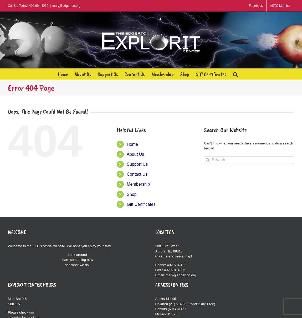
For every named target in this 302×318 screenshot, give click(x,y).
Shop (131, 194)
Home (132, 144)
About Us (135, 154)
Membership (138, 184)
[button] (235, 74)
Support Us (137, 164)
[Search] (208, 160)
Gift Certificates (141, 204)
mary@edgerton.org (66, 6)
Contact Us (137, 174)
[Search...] (249, 160)
